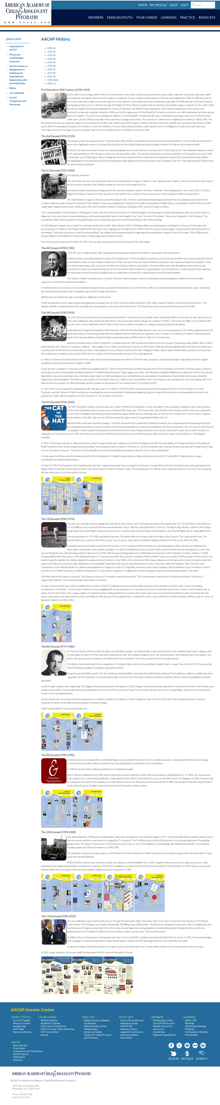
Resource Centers (22, 1023)
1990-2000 (52, 80)
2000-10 (51, 83)
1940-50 (51, 62)
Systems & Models (93, 1032)
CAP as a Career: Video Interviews (58, 1029)
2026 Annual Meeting (195, 1026)
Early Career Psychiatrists (53, 1026)
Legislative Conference (131, 1032)
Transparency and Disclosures (28, 1051)
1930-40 (51, 59)
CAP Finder (18, 1029)
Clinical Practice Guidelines (97, 1020)
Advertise (18, 1060)
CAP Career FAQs (50, 1032)
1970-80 (51, 73)
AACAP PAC (126, 1026)
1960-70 (51, 69)
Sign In (173, 1058)
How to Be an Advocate (132, 1020)
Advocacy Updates (129, 1035)
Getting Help (19, 1026)
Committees (159, 1032)
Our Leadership (16, 93)
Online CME (191, 1020)
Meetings (189, 1023)
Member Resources (162, 1026)
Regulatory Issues (129, 1023)
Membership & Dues (163, 1020)
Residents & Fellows (50, 1023)
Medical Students (49, 1020)
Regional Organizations (164, 1035)
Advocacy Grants (128, 1029)
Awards (44, 1035)
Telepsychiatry (91, 1029)
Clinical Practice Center (95, 1026)
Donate (201, 1058)
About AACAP (20, 1045)
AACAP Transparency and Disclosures (17, 101)
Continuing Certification (197, 1032)
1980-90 (51, 76)
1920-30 (51, 55)
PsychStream (191, 1035)
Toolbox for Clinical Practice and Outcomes (97, 1036)
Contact (80, 1080)
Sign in (142, 5)
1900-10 (51, 48)
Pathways (189, 1029)
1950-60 (51, 66)
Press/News (19, 1048)
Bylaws (12, 88)
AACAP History (21, 1054)
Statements (126, 1037)
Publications (19, 1057)
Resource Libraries (22, 1032)
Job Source (158, 1029)
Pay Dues (187, 1058)
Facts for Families (21, 1020)
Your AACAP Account (164, 1023)
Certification (90, 1023)
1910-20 (51, 51)
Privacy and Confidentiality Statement (16, 58)
